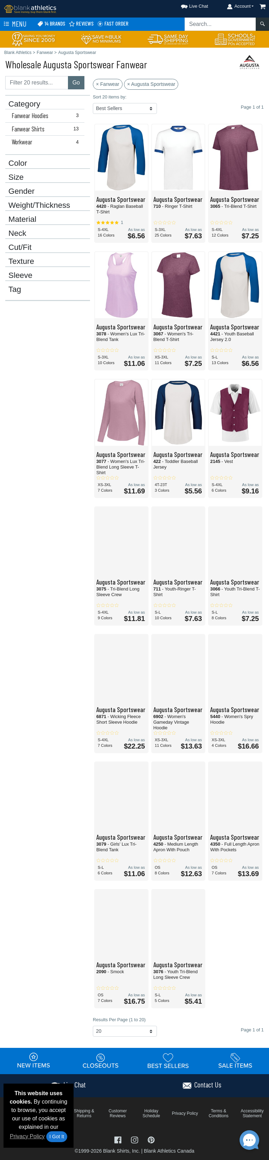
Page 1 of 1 (252, 1029)
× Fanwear (107, 84)
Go (76, 83)
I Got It (56, 1136)
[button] (188, 5)
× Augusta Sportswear (151, 84)
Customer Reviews (118, 1113)
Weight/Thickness (39, 205)
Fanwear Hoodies (47, 116)
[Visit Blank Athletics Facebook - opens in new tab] (118, 1139)
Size (16, 177)
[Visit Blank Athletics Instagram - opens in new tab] (135, 1139)
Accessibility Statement (252, 1113)
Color (17, 163)
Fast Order (113, 23)
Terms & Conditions (219, 1113)
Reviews (81, 23)
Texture (21, 261)
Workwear (47, 142)
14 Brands (51, 23)
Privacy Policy (27, 1136)
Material (22, 219)
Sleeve (20, 275)
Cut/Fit (20, 247)
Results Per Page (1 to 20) (119, 1019)
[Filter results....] (36, 82)
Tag (14, 289)
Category (24, 104)
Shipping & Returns (84, 1113)
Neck (17, 233)
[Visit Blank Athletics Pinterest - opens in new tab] (151, 1139)
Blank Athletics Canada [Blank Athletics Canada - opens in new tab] (169, 1151)
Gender (21, 191)
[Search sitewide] (220, 24)
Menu (14, 24)
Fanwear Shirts (47, 129)
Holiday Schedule (151, 1113)
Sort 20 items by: (109, 97)
